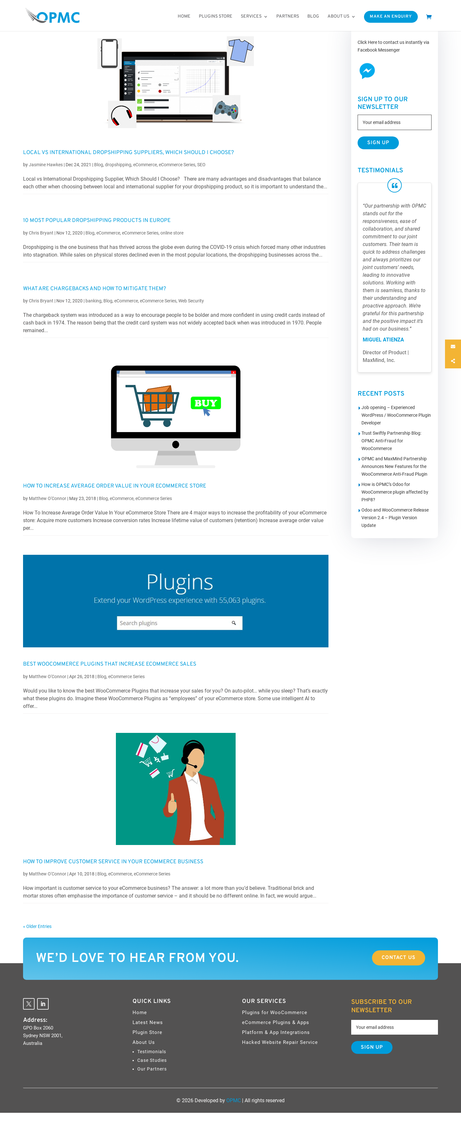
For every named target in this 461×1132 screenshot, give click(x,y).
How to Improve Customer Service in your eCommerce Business (113, 861)
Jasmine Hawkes (46, 164)
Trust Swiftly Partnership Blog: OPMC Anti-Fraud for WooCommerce (391, 441)
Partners (287, 16)
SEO (201, 164)
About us (338, 16)
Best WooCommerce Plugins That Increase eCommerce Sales (109, 664)
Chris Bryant (41, 232)
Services (251, 16)
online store (171, 232)
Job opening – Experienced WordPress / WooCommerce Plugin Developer (396, 415)
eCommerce (145, 164)
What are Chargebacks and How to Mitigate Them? (94, 288)
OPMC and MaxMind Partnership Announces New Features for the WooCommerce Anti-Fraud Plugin (394, 466)
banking (93, 300)
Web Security (191, 300)
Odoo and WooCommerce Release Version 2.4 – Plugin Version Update (395, 517)
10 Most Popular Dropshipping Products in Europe (97, 220)
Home (184, 16)
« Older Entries (37, 926)
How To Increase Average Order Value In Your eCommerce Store (114, 486)
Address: (35, 1020)
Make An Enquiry (391, 16)
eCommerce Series (177, 164)
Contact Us (399, 958)
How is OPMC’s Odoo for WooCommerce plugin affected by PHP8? (394, 492)
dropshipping (118, 164)
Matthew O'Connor (47, 498)
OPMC (233, 1100)
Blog (313, 16)
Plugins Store (215, 16)
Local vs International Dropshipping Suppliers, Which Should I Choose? (128, 152)
